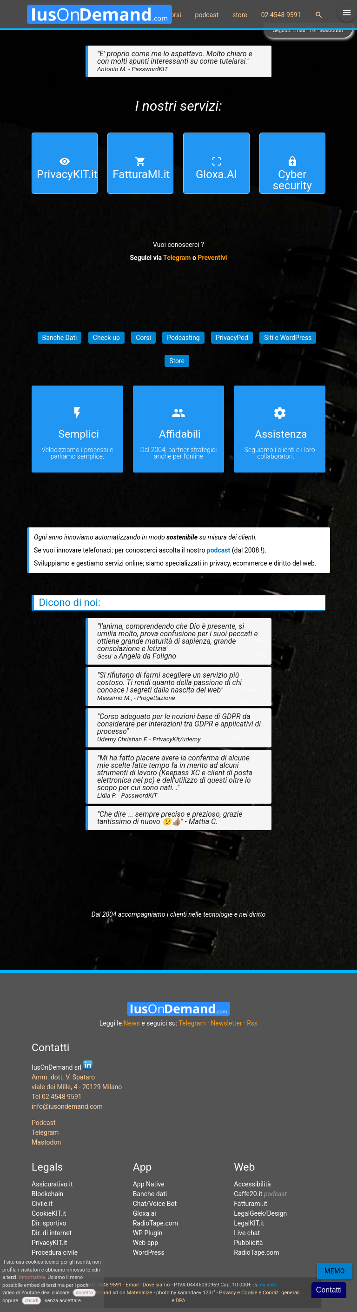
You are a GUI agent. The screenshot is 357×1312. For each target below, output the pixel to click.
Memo (334, 1271)
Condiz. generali (281, 1293)
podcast (207, 15)
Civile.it (42, 1203)
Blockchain (47, 1194)
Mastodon (331, 30)
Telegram (177, 257)
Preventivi (212, 257)
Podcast (43, 1122)
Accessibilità (252, 1184)
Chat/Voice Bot (155, 1203)
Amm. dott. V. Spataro (63, 1077)
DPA (180, 1301)
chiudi (31, 1301)
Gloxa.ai (144, 1213)
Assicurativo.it (52, 1184)
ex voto (268, 1285)
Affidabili (180, 434)
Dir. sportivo (49, 1223)
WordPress (149, 1252)
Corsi (143, 337)
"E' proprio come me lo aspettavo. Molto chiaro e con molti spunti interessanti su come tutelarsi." (174, 61)
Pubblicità (248, 1242)
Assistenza (281, 434)
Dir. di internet (52, 1233)
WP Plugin (148, 1233)
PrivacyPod (232, 337)
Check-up (106, 337)
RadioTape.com (155, 1223)
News (132, 1023)
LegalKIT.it (249, 1223)
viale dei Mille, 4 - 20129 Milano (77, 1087)
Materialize (139, 1293)
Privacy (227, 1293)
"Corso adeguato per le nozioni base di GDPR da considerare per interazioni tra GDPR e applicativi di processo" (179, 727)
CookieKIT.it (49, 1213)
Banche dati (150, 1194)
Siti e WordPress (287, 337)
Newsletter (226, 1023)
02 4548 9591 (281, 15)
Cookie (249, 1293)
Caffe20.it (248, 1194)
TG (312, 30)
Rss (252, 1023)
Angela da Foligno (147, 656)
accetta (84, 1293)
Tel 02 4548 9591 (57, 1096)
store (239, 15)
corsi (174, 15)
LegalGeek (249, 1213)
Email (298, 30)
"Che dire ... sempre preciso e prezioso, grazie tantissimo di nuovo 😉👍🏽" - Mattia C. (170, 818)
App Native (149, 1184)
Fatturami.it (250, 1203)
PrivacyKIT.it (49, 1242)
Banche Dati (59, 337)
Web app (145, 1242)
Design (277, 1213)
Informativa (32, 1277)
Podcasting (183, 337)
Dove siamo (156, 1285)
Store (177, 361)
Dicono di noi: (70, 602)
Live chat (247, 1233)
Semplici (78, 434)
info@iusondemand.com (67, 1106)
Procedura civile (55, 1252)
